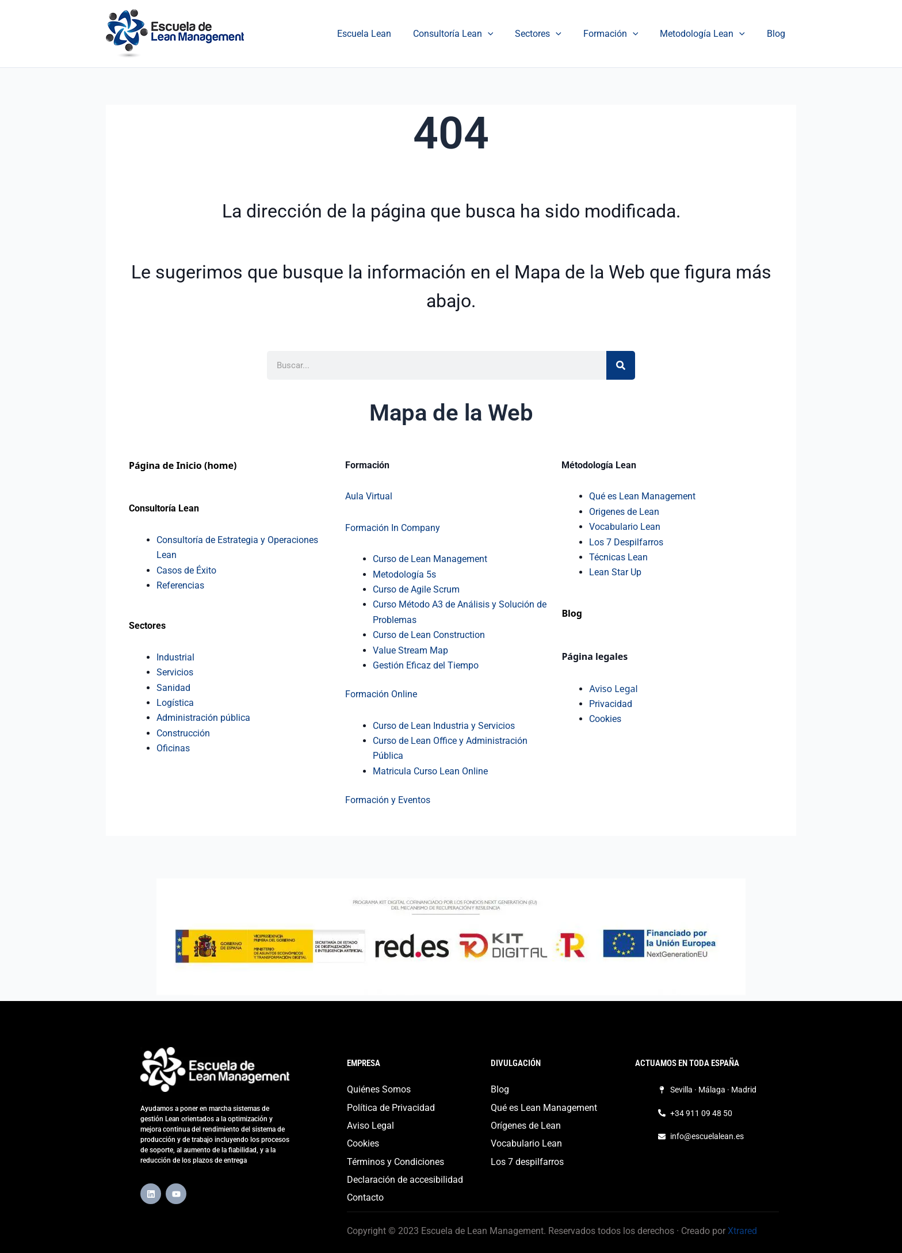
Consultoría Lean (469, 34)
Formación (619, 34)
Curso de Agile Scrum (416, 589)
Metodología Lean (707, 34)
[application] (503, 34)
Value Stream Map (410, 650)
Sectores (550, 34)
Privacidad (610, 703)
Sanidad (173, 687)
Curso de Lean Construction (429, 634)
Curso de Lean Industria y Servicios (444, 725)
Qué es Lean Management (642, 496)
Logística (175, 702)
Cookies (605, 718)
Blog (778, 33)
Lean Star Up (615, 572)
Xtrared (742, 1230)
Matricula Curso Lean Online (430, 771)
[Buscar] (620, 365)
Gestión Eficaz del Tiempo (426, 665)
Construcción (183, 733)
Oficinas (173, 748)
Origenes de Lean (624, 511)
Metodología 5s (404, 574)
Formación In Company (392, 527)
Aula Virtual (368, 496)
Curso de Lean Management (430, 558)
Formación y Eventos (387, 799)
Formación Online (381, 694)
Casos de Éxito (186, 570)
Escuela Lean (383, 33)
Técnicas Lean (618, 557)
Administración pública (203, 717)
